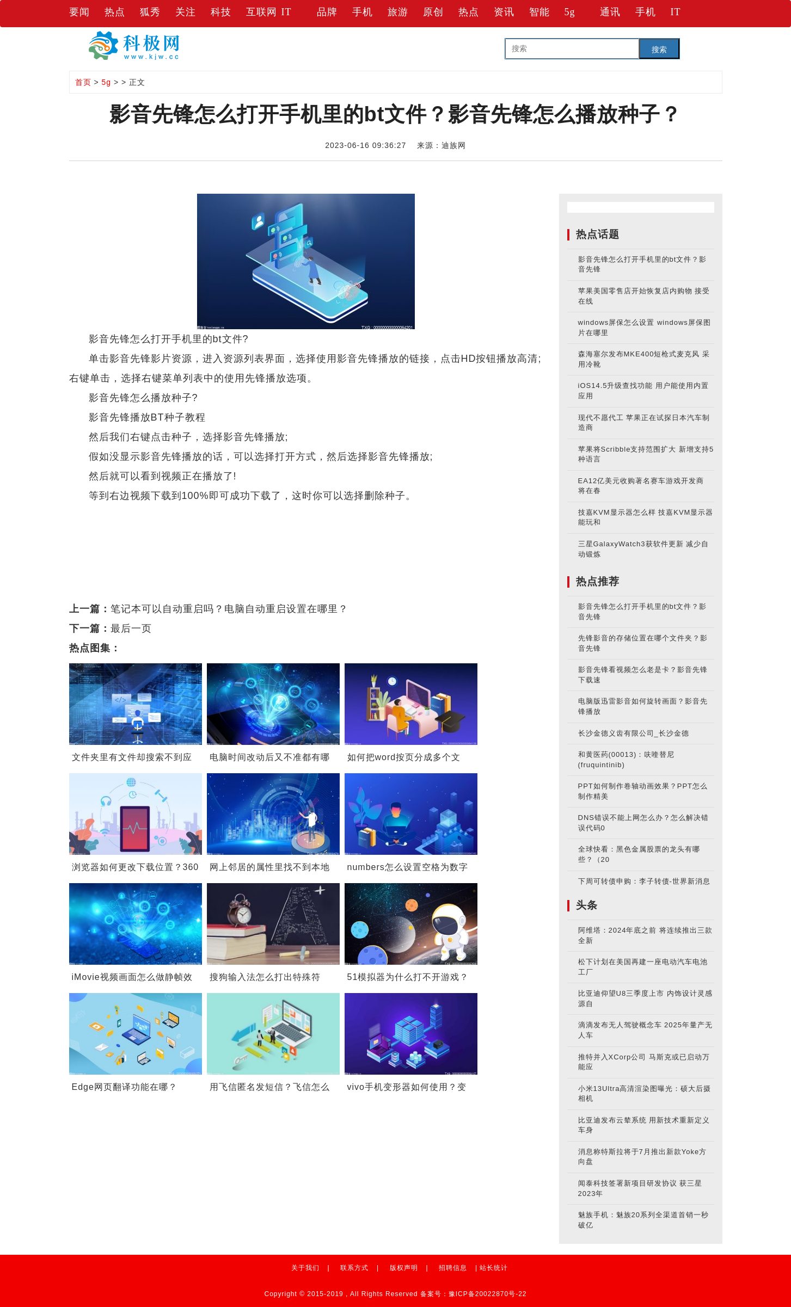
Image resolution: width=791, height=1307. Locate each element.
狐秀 (150, 12)
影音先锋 (270, 515)
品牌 (327, 12)
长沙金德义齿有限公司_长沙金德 (633, 733)
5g (570, 12)
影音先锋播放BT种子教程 (459, 515)
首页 (83, 82)
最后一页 (131, 628)
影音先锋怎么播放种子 (345, 515)
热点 (115, 12)
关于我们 (305, 1268)
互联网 (261, 12)
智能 (539, 12)
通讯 (610, 12)
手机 (362, 12)
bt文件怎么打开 (241, 534)
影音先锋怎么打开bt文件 (189, 515)
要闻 (79, 12)
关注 (185, 12)
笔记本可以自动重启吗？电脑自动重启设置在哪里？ (229, 608)
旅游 (398, 12)
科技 (221, 12)
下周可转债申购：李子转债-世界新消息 (644, 881)
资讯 (504, 12)
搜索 (659, 49)
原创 (433, 12)
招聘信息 (453, 1268)
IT (286, 12)
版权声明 (404, 1268)
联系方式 (354, 1268)
